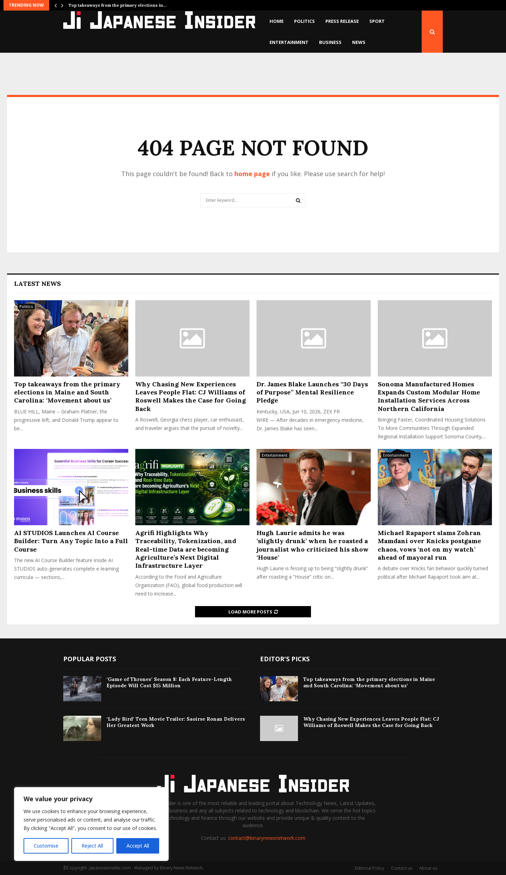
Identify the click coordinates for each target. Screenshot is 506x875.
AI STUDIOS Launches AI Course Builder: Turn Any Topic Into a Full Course (71, 541)
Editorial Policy (369, 868)
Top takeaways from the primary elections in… (118, 5)
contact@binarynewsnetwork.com (266, 838)
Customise (46, 845)
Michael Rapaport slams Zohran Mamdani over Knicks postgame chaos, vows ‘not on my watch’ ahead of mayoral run (429, 545)
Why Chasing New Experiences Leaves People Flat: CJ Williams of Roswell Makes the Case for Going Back (190, 396)
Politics (304, 21)
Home (277, 21)
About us (428, 868)
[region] (91, 824)
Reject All (92, 845)
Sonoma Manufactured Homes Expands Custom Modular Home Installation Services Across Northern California (429, 396)
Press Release (342, 21)
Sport (377, 21)
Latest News (37, 283)
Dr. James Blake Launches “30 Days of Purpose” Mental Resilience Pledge (312, 392)
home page (252, 173)
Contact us (401, 868)
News (358, 42)
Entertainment (289, 42)
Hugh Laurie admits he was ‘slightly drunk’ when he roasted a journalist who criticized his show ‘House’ (313, 545)
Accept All (137, 845)
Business (330, 42)
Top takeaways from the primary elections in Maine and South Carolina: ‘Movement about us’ (67, 392)
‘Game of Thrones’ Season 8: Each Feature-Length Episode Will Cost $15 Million (169, 682)
